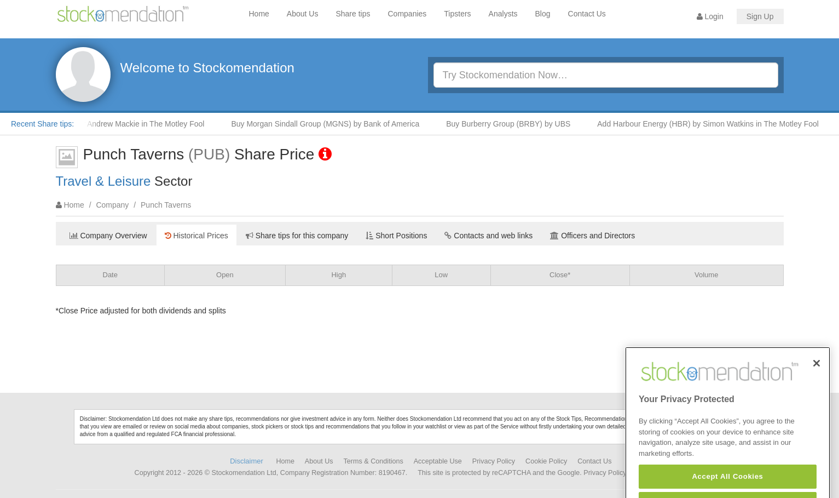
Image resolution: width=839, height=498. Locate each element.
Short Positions (396, 235)
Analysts (503, 13)
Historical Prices (196, 235)
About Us (303, 13)
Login (710, 16)
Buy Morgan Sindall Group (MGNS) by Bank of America (328, 123)
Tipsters (457, 13)
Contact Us (587, 13)
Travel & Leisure (103, 181)
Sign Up (760, 16)
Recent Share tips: (42, 123)
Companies (407, 13)
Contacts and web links (488, 235)
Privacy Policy (493, 461)
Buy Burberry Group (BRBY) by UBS (511, 123)
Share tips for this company (297, 235)
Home (259, 13)
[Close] (817, 376)
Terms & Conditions (373, 461)
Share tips (352, 13)
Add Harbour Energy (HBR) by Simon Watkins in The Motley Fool (711, 123)
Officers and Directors (592, 235)
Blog (543, 13)
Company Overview (108, 235)
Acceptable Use (438, 461)
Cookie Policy (546, 461)
